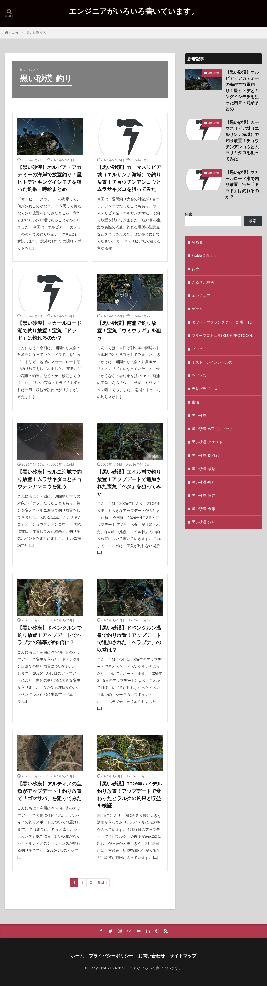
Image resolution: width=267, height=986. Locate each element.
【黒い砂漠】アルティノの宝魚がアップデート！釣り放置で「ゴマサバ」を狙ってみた (49, 791)
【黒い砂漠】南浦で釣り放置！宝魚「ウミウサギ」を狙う (129, 330)
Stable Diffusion (205, 255)
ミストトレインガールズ (212, 362)
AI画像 (197, 242)
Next (101, 883)
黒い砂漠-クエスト (207, 442)
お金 (195, 269)
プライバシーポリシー (111, 955)
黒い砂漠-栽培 (203, 469)
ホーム (77, 955)
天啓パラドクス (204, 388)
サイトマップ (183, 955)
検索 (188, 214)
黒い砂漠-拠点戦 (205, 455)
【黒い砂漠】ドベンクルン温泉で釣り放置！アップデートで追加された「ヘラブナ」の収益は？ (129, 638)
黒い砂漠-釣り (36, 32)
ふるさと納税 (203, 282)
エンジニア (201, 295)
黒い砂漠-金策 (203, 508)
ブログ (197, 349)
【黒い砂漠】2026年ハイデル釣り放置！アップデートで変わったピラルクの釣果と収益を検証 (129, 794)
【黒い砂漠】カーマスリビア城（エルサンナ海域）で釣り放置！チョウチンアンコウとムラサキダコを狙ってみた (129, 178)
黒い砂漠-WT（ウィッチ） (214, 428)
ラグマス (199, 375)
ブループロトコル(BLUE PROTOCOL (222, 335)
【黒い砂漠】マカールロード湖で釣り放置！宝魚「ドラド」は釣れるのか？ (49, 330)
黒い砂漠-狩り (203, 482)
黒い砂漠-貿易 (203, 495)
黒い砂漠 (213, 72)
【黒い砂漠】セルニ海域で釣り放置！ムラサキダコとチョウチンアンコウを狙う (49, 479)
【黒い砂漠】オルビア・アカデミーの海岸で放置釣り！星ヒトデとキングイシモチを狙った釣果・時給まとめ (49, 178)
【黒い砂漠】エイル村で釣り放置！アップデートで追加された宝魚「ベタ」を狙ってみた (129, 483)
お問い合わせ (151, 955)
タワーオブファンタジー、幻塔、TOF (223, 322)
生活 (195, 402)
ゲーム (197, 308)
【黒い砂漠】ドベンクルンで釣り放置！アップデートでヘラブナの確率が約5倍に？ (49, 635)
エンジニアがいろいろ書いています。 (133, 11)
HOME (14, 33)
